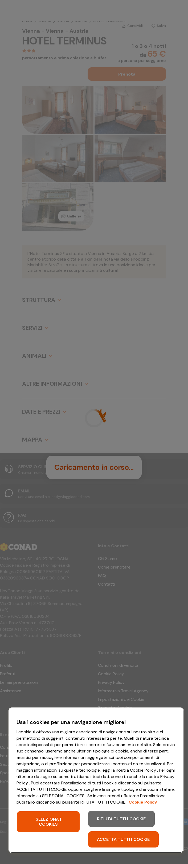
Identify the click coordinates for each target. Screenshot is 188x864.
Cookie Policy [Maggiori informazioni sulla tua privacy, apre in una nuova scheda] (143, 802)
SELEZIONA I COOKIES (48, 821)
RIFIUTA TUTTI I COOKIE (121, 819)
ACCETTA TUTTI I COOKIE (123, 839)
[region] (96, 780)
